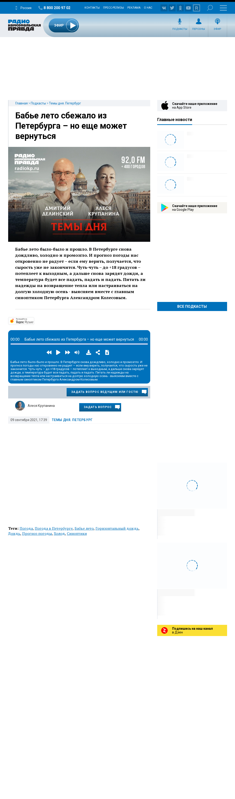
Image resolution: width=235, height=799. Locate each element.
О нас (148, 7)
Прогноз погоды (37, 533)
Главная (21, 103)
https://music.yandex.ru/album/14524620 (33, 320)
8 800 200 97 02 (57, 8)
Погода (26, 528)
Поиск (210, 8)
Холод (59, 533)
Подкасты (179, 29)
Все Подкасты (192, 306)
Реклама (133, 7)
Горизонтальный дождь (117, 528)
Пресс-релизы (113, 7)
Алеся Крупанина (41, 406)
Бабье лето (84, 528)
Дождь (14, 533)
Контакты (92, 7)
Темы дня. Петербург (65, 103)
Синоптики (77, 533)
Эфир (217, 29)
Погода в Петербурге (54, 528)
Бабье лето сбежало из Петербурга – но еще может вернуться (71, 126)
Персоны (198, 29)
